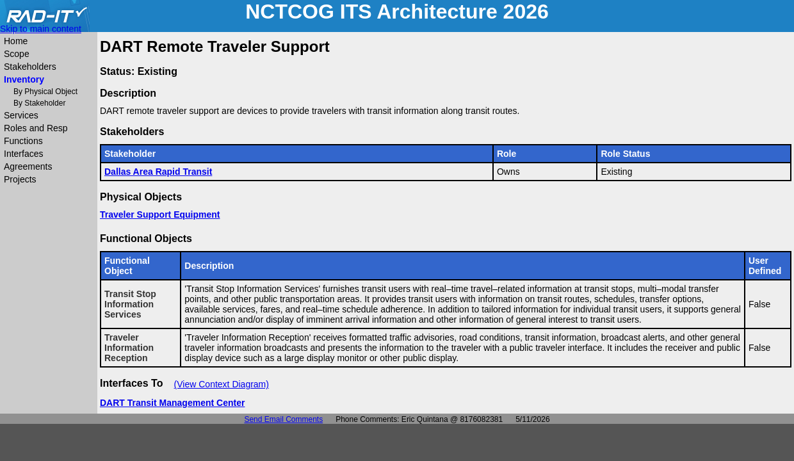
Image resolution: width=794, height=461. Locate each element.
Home (16, 41)
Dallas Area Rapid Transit (158, 171)
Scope (16, 54)
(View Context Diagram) (221, 384)
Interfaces (23, 154)
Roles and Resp (36, 128)
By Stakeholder (39, 103)
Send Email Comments (283, 419)
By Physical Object (45, 91)
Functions (23, 141)
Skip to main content (40, 29)
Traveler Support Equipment (160, 214)
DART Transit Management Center (172, 403)
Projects (20, 179)
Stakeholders (30, 66)
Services (21, 115)
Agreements (28, 166)
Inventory (24, 79)
